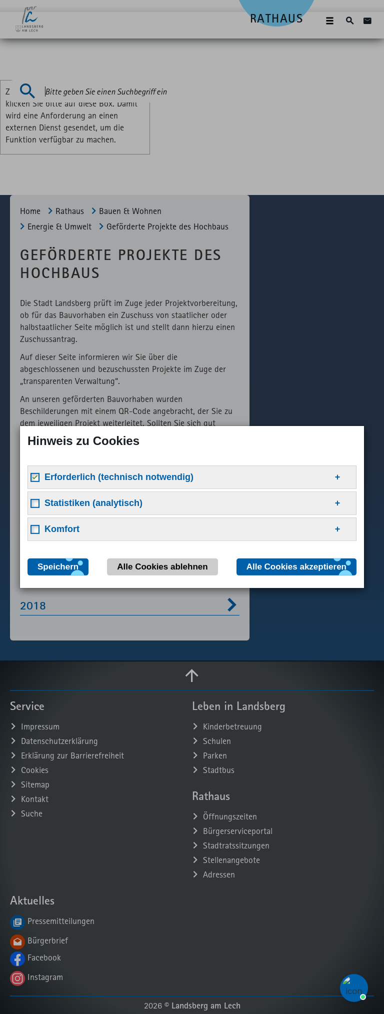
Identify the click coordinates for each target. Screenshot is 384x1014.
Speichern (58, 567)
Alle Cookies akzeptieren (296, 567)
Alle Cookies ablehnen (162, 567)
